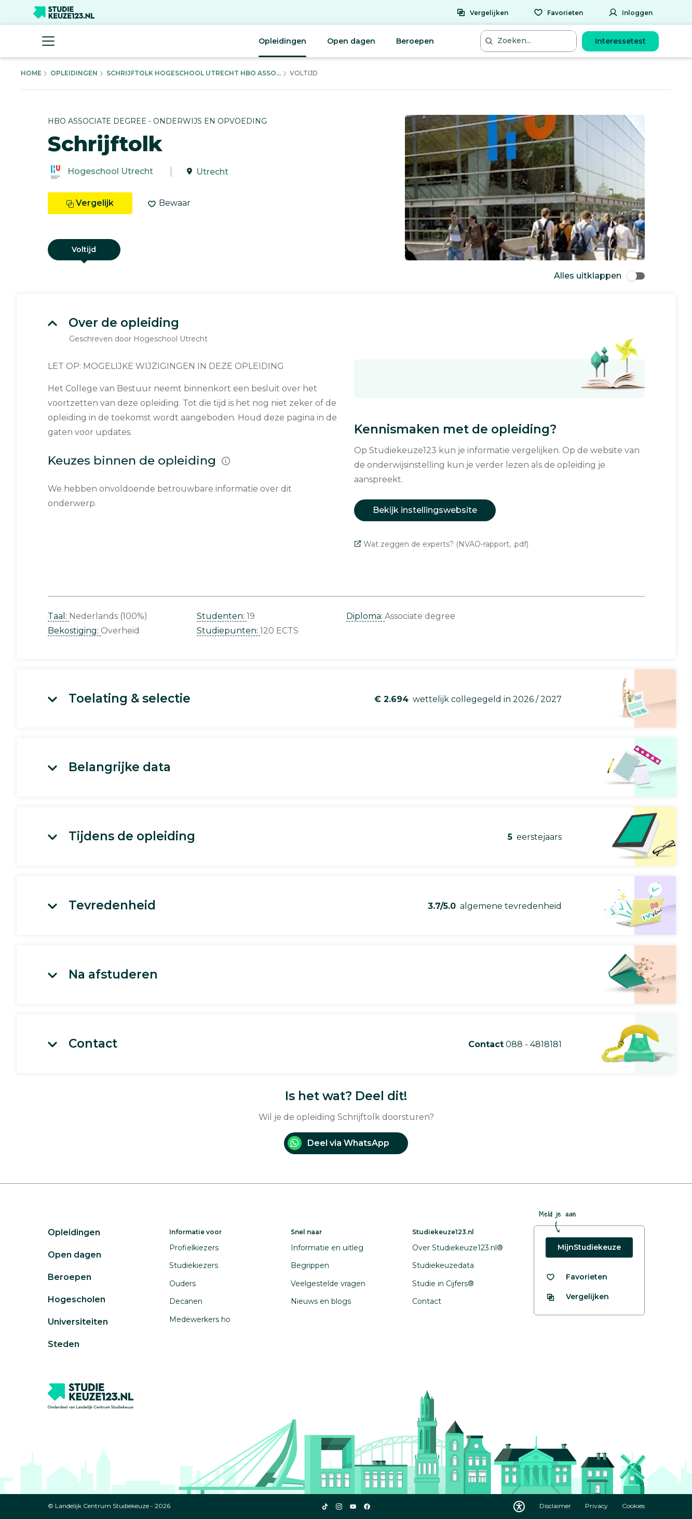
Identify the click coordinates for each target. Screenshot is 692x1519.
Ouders (182, 1283)
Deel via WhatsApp (338, 1143)
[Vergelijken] (482, 12)
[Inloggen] (630, 12)
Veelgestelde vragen (328, 1283)
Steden (63, 1344)
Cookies (633, 1506)
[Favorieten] (558, 12)
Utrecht (212, 172)
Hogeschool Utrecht (110, 172)
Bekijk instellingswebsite (425, 510)
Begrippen (310, 1265)
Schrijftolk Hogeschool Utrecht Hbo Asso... (193, 73)
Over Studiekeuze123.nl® (457, 1247)
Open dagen (351, 41)
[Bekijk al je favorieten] (576, 1277)
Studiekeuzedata (443, 1265)
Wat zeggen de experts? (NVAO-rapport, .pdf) (441, 544)
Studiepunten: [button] (228, 631)
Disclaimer (556, 1506)
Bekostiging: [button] (74, 631)
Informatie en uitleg (327, 1247)
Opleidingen (282, 41)
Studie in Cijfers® (443, 1283)
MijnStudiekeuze (589, 1247)
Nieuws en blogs (321, 1301)
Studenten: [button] (222, 616)
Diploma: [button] (365, 616)
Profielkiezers (194, 1247)
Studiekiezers (193, 1265)
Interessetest (620, 41)
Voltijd (84, 249)
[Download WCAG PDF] (519, 1506)
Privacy (597, 1506)
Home (31, 73)
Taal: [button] (58, 616)
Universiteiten (78, 1322)
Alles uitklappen (599, 276)
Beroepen (415, 41)
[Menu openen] (48, 41)
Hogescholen (76, 1299)
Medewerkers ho (199, 1319)
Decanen (185, 1301)
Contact (426, 1301)
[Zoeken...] (529, 41)
